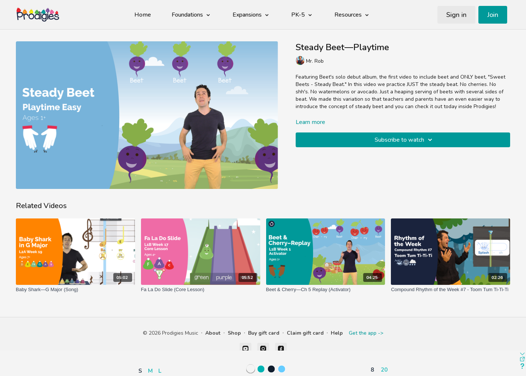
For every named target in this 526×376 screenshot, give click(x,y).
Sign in (456, 14)
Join (492, 14)
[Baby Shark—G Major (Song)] (75, 289)
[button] (152, 349)
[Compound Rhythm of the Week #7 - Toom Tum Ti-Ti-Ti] (450, 289)
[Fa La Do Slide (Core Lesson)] (200, 289)
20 (384, 369)
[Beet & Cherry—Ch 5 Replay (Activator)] (325, 289)
